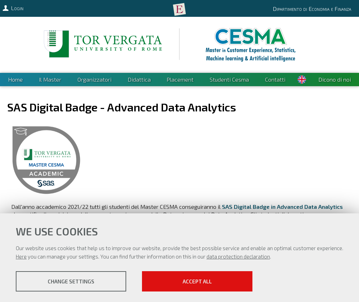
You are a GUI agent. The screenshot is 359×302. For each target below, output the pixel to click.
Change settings (71, 281)
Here (21, 256)
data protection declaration (238, 256)
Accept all (197, 281)
